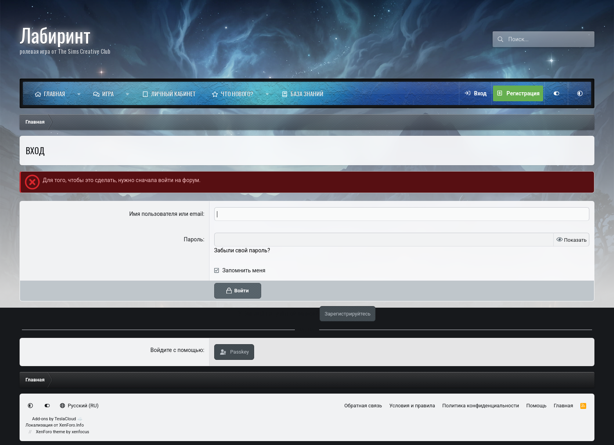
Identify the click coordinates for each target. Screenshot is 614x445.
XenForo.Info (71, 425)
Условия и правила (412, 406)
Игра (108, 93)
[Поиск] (551, 39)
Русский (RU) (79, 406)
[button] (79, 93)
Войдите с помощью (176, 350)
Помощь (536, 406)
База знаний (307, 93)
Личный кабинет (173, 93)
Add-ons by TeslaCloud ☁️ (57, 418)
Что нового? (237, 93)
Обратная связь (363, 406)
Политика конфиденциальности (480, 406)
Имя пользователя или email (166, 214)
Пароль (193, 239)
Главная (54, 93)
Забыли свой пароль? (242, 250)
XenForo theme (50, 431)
